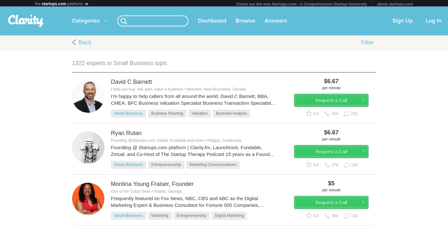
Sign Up (402, 22)
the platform (62, 4)
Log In (434, 22)
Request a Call (338, 104)
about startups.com (395, 4)
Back (85, 44)
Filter (367, 44)
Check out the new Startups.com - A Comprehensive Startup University (301, 4)
